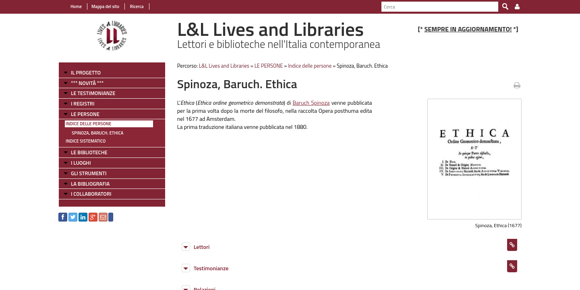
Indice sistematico (86, 141)
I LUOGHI (81, 163)
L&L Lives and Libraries (224, 66)
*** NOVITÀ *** (87, 83)
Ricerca (136, 6)
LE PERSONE (85, 114)
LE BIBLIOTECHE (89, 152)
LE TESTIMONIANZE (93, 93)
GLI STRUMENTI (88, 173)
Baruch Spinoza (310, 102)
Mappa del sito (105, 6)
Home (76, 6)
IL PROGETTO (86, 72)
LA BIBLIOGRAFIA (90, 184)
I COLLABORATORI (91, 194)
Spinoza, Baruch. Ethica (97, 133)
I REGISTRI (82, 103)
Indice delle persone (88, 123)
